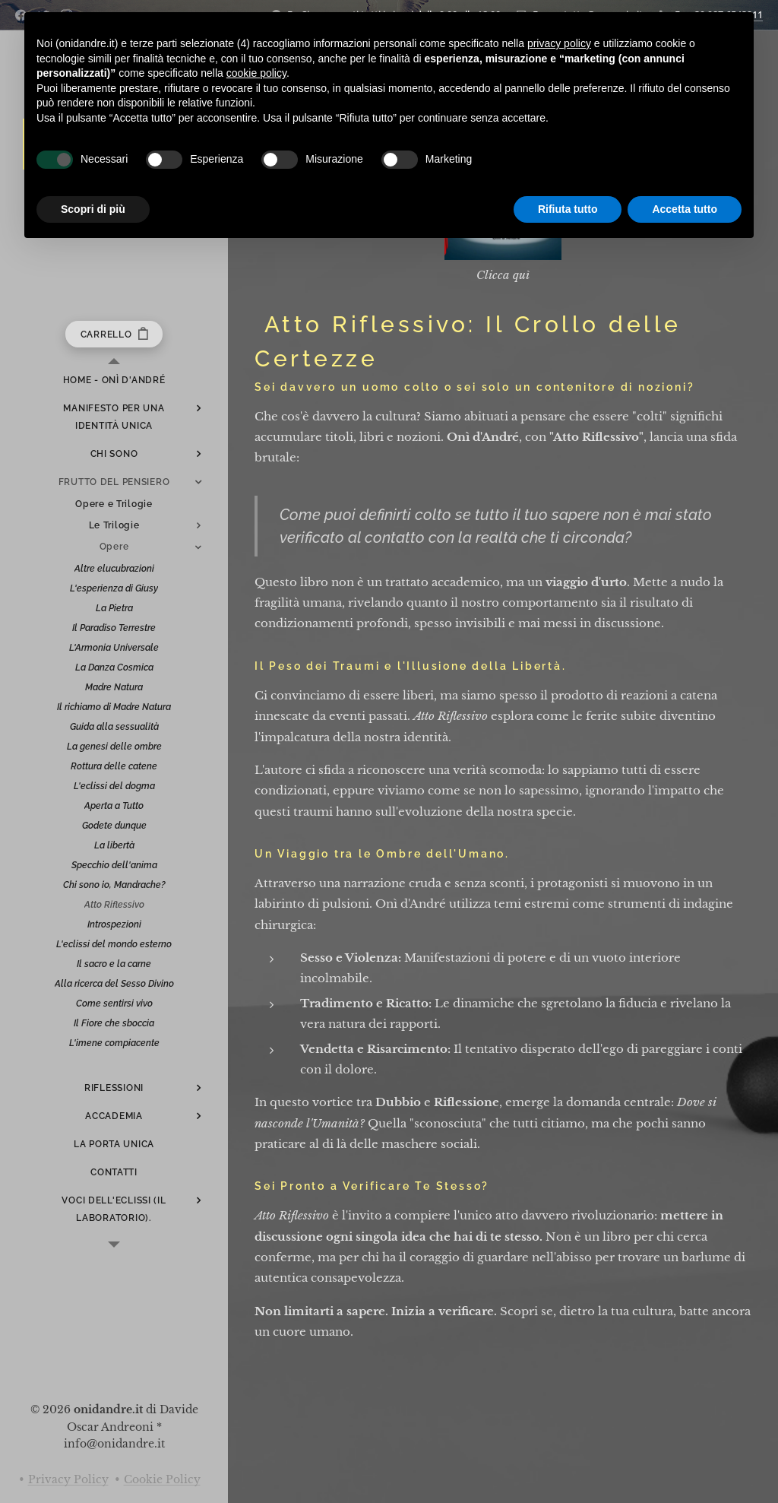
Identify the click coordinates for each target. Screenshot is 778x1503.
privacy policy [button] (559, 43)
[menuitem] (114, 380)
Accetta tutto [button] (684, 209)
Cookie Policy (162, 1479)
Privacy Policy (68, 1479)
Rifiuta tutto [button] (568, 209)
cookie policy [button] (256, 73)
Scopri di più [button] (93, 209)
